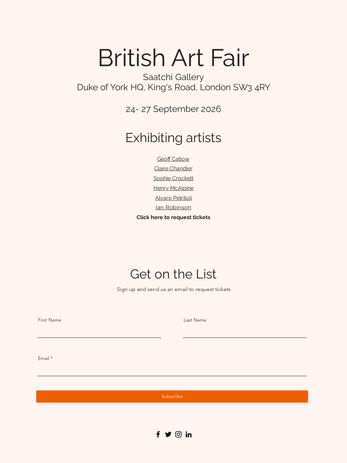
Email (43, 358)
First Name (49, 319)
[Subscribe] (172, 396)
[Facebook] (158, 434)
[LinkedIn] (188, 434)
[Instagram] (178, 434)
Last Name (195, 319)
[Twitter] (168, 434)
